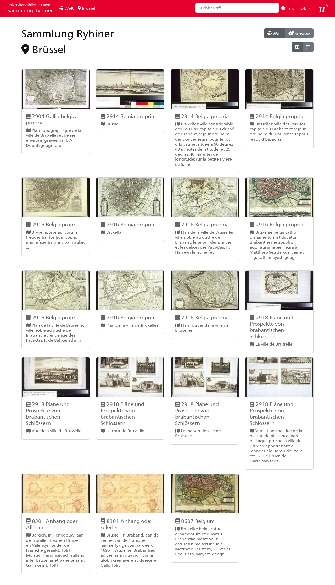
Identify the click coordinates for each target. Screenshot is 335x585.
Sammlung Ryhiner (30, 8)
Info (287, 8)
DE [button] (304, 8)
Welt (66, 8)
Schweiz (299, 33)
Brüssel (86, 8)
